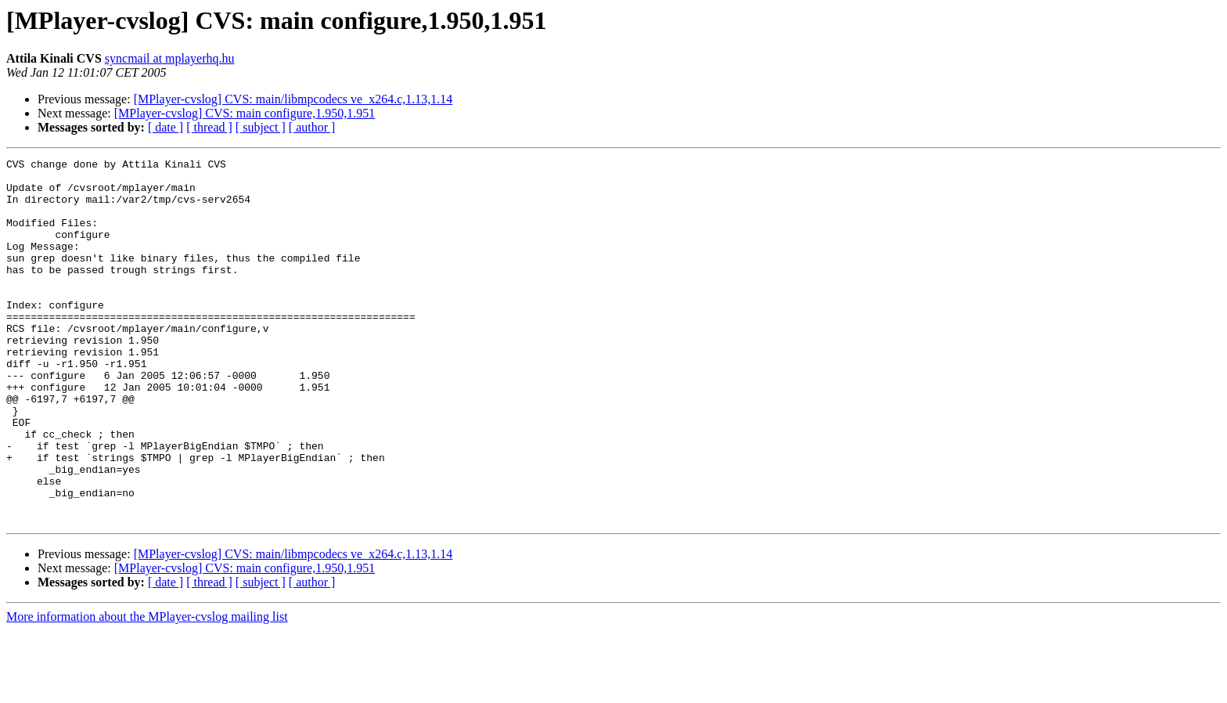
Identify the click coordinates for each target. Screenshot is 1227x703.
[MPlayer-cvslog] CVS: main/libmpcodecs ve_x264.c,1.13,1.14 (293, 99)
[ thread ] (209, 127)
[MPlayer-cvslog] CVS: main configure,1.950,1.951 (244, 113)
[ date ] (165, 127)
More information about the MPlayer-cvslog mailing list (147, 689)
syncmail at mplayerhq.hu (170, 58)
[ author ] (312, 127)
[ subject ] (261, 127)
